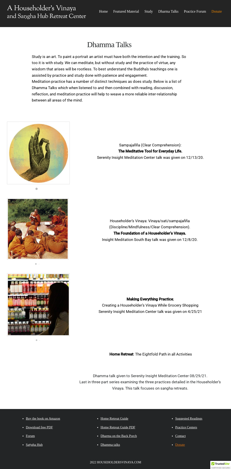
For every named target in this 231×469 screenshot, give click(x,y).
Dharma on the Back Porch (119, 436)
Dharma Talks (168, 11)
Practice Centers (186, 427)
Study (148, 11)
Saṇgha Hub (34, 444)
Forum (30, 436)
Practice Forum (195, 11)
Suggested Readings (188, 418)
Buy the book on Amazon (43, 418)
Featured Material (126, 11)
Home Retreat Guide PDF (118, 427)
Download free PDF (39, 427)
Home (103, 11)
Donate (216, 11)
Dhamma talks (110, 444)
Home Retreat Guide (114, 418)
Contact (180, 436)
